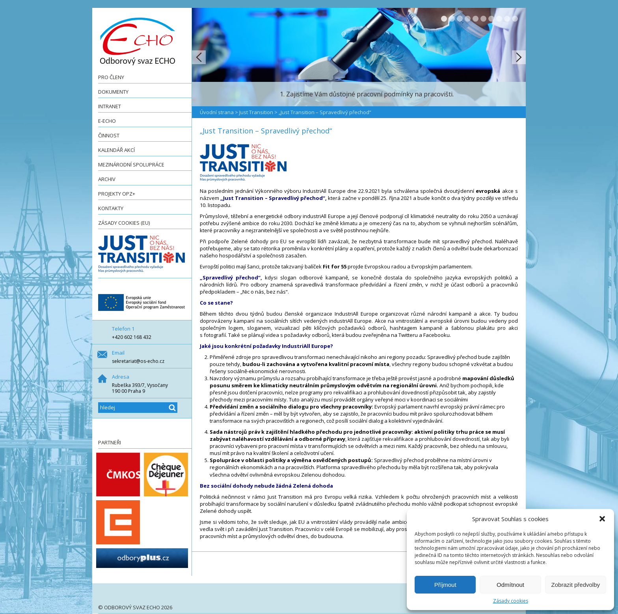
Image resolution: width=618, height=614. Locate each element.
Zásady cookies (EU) (124, 222)
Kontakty (110, 208)
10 (515, 19)
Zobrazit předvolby (575, 584)
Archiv (106, 179)
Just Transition (256, 112)
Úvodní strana (217, 112)
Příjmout (445, 584)
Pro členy (111, 77)
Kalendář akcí (116, 150)
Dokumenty (113, 91)
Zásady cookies (510, 600)
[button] (602, 519)
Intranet (109, 106)
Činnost (108, 135)
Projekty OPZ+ (116, 193)
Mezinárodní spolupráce (131, 164)
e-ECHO (107, 120)
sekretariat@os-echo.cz (138, 361)
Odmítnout (510, 584)
